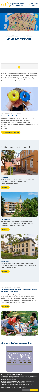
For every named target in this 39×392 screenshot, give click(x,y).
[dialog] (19, 382)
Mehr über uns (5, 306)
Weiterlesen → (5, 187)
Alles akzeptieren (33, 390)
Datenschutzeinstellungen (6, 390)
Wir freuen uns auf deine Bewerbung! (10, 132)
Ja (19, 67)
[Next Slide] (36, 22)
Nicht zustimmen (25, 390)
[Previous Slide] (3, 22)
